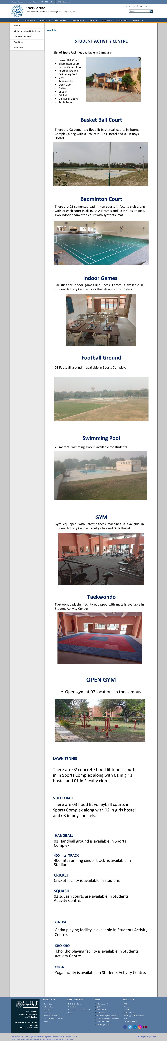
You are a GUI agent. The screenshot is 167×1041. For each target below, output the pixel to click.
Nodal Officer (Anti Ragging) (107, 1016)
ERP (46, 2)
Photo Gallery (131, 6)
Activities (18, 48)
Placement (106, 20)
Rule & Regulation (74, 1004)
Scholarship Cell (102, 1004)
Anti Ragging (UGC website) (134, 1016)
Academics (44, 20)
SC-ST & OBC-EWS (104, 1022)
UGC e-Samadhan (130, 1022)
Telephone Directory (24, 2)
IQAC (98, 1007)
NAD (125, 1019)
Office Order (72, 1007)
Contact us (66, 2)
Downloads (48, 1010)
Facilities (91, 20)
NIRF (141, 6)
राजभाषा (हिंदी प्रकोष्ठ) (103, 1025)
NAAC (59, 2)
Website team (49, 1007)
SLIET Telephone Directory (53, 1019)
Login (70, 1013)
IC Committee (101, 1013)
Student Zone (121, 20)
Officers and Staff (22, 37)
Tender (14, 2)
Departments (77, 20)
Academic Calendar (51, 1016)
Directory (149, 6)
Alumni (52, 2)
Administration (60, 20)
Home (17, 20)
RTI (42, 2)
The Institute (28, 20)
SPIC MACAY (101, 1010)
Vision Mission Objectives (27, 31)
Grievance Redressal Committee (80, 1010)
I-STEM (127, 1010)
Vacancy (36, 2)
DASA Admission (130, 1013)
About (17, 26)
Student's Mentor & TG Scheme (108, 1019)
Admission (137, 20)
